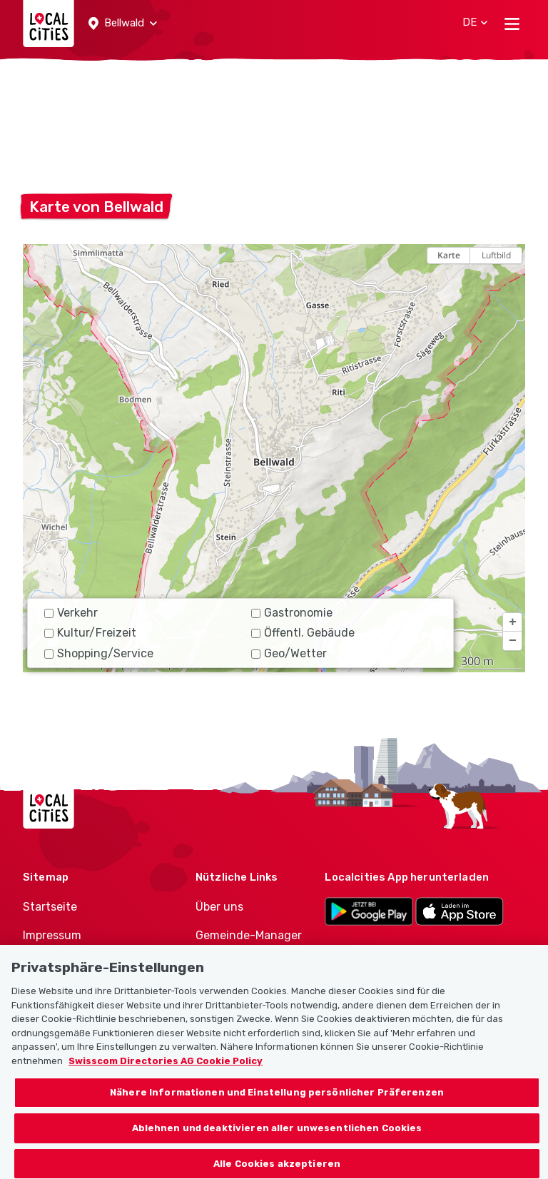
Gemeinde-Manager (249, 935)
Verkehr (71, 612)
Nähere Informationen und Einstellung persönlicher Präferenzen (277, 1102)
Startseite (50, 907)
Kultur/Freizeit (90, 632)
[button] (122, 23)
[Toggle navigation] (512, 23)
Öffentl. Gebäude (303, 632)
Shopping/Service (98, 653)
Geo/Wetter (289, 653)
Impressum (52, 935)
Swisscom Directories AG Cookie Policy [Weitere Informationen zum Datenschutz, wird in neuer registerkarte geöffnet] (165, 1070)
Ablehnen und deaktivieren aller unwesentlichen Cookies (277, 1137)
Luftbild (496, 255)
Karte (448, 255)
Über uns (219, 907)
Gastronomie (292, 612)
